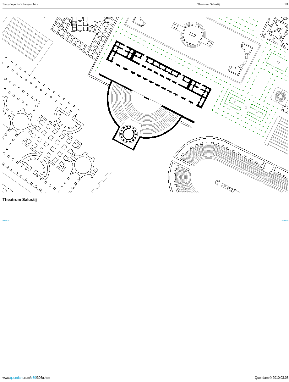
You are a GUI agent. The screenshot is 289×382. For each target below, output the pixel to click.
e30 (33, 377)
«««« (6, 220)
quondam (16, 377)
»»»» (284, 220)
